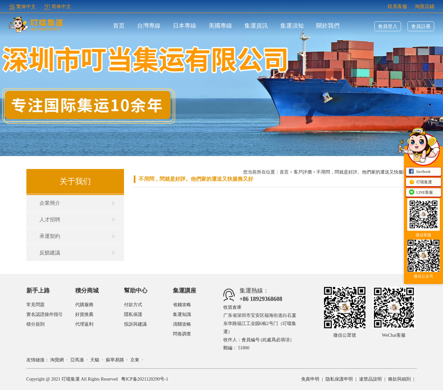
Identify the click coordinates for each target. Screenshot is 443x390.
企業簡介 (49, 203)
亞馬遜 (77, 360)
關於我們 (327, 26)
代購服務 (84, 304)
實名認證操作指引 (44, 314)
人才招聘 (49, 219)
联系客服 (397, 6)
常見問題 (35, 304)
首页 (119, 26)
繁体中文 (22, 6)
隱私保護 (133, 314)
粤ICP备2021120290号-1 (144, 379)
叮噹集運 (420, 182)
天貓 (94, 360)
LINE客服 (420, 192)
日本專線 (184, 26)
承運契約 (49, 236)
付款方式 (133, 304)
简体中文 (57, 6)
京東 (134, 360)
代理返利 (84, 324)
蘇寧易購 (115, 360)
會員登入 (387, 26)
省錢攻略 (182, 304)
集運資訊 (256, 26)
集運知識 (182, 314)
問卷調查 (182, 334)
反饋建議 (49, 252)
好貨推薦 (84, 314)
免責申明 (310, 379)
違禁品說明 (370, 379)
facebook (419, 172)
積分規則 (35, 324)
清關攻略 (182, 324)
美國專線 (220, 26)
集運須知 (292, 26)
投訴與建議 (135, 324)
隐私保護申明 (339, 379)
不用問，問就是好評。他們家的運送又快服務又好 (196, 179)
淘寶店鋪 (424, 6)
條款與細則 (399, 379)
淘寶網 (57, 360)
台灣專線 (148, 26)
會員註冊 (421, 26)
